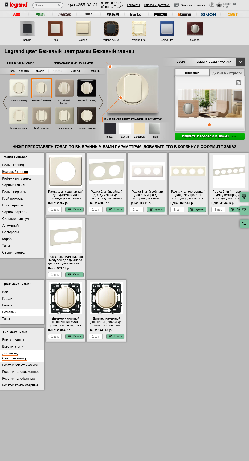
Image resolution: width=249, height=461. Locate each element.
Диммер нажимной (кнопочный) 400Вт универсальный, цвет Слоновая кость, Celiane (65, 328)
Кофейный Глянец (64, 101)
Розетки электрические (20, 368)
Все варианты (13, 343)
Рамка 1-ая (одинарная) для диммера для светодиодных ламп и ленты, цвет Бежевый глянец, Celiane (65, 198)
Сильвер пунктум (15, 219)
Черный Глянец (87, 100)
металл (75, 71)
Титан (154, 137)
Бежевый (139, 137)
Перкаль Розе (13, 279)
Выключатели (12, 350)
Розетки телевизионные (20, 375)
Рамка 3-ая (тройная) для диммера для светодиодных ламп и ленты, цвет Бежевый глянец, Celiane (147, 198)
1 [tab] (209, 125)
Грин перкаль (64, 128)
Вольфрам (10, 232)
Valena (83, 39)
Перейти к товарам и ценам (209, 136)
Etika (55, 39)
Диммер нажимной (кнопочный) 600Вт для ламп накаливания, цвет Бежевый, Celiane (106, 327)
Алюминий (10, 225)
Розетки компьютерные (20, 388)
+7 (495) (81, 5)
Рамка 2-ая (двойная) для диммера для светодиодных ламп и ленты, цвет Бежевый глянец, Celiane (107, 198)
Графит (110, 137)
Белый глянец (19, 100)
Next (101, 102)
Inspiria (27, 39)
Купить (74, 209)
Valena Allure (111, 39)
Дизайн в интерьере (227, 73)
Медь (6, 272)
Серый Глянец (13, 252)
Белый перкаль (19, 128)
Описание (192, 73)
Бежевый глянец (41, 100)
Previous (5, 102)
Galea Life (167, 39)
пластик (24, 71)
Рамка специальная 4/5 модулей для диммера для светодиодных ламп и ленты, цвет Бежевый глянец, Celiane (65, 263)
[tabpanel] (210, 104)
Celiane (195, 39)
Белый (125, 137)
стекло (40, 71)
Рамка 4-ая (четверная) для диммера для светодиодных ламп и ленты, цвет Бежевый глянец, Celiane (188, 198)
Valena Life (139, 39)
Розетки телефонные (18, 382)
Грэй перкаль (41, 128)
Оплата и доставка (157, 5)
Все (5, 295)
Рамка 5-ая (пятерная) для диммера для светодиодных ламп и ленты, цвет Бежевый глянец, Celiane (229, 198)
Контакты (133, 5)
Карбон (7, 239)
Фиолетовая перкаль (18, 259)
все (12, 71)
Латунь (7, 266)
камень (94, 71)
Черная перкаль (87, 128)
